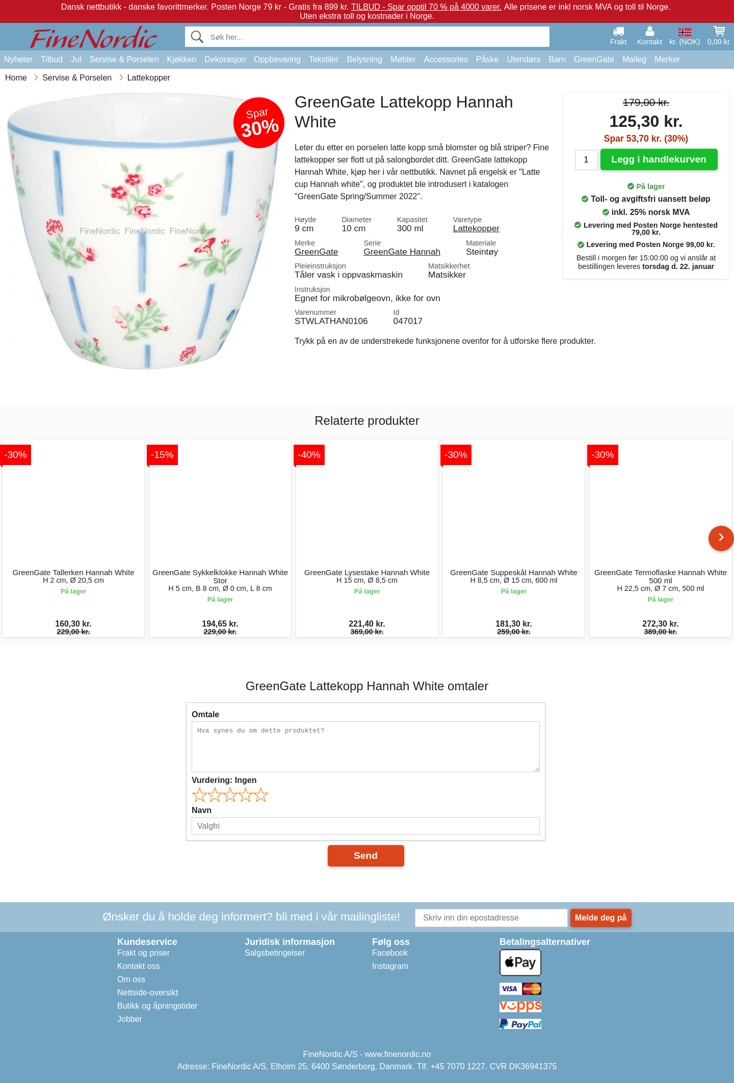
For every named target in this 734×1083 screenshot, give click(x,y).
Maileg (634, 59)
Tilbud (52, 59)
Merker (667, 59)
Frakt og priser (143, 953)
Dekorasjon (225, 59)
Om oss (131, 979)
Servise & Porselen (124, 59)
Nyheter (18, 59)
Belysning (364, 59)
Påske (487, 59)
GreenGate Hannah (401, 252)
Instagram (390, 966)
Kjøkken (182, 59)
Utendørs (523, 59)
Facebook (390, 953)
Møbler (403, 59)
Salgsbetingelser (275, 953)
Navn (202, 810)
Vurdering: (224, 780)
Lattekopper (476, 228)
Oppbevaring (277, 59)
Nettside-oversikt (147, 992)
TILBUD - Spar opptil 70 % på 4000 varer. (426, 7)
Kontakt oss (138, 966)
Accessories (446, 59)
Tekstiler (324, 59)
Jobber (129, 1019)
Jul (76, 59)
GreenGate (594, 59)
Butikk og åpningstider (157, 1005)
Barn (557, 59)
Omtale (205, 714)
